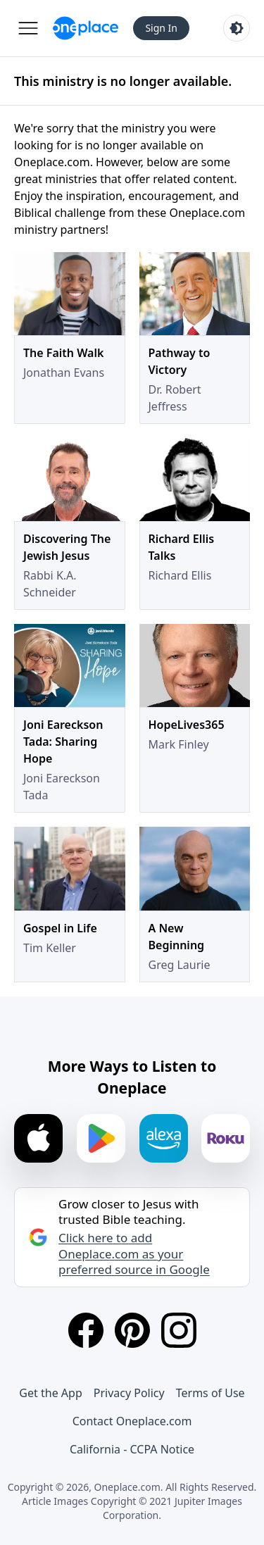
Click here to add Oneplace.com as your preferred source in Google (134, 1253)
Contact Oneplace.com (132, 1421)
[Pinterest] (132, 1330)
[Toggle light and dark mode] (236, 28)
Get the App (50, 1393)
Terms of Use (210, 1393)
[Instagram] (178, 1330)
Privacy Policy (129, 1393)
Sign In (161, 28)
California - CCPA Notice (132, 1449)
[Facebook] (85, 1330)
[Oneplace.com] (85, 28)
